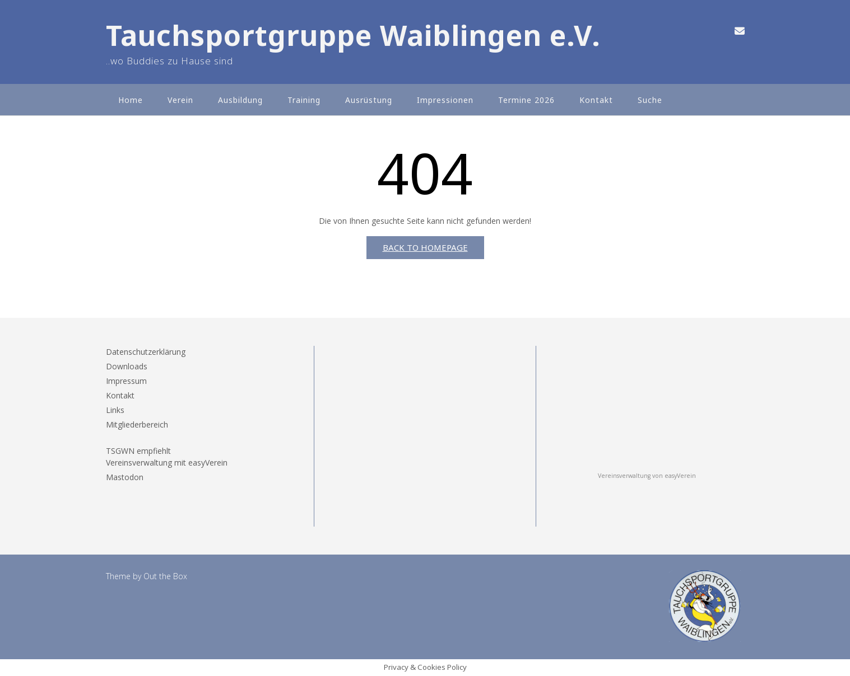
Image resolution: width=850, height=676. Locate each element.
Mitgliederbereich (137, 424)
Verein (180, 100)
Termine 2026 (526, 100)
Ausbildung (240, 100)
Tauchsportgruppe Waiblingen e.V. (353, 35)
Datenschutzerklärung (145, 351)
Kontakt (596, 100)
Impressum (126, 380)
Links (115, 410)
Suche (650, 100)
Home (130, 100)
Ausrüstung (368, 100)
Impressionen (445, 100)
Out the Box (165, 576)
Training (304, 100)
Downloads (126, 366)
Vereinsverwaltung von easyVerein (647, 476)
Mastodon (124, 477)
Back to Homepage (425, 247)
